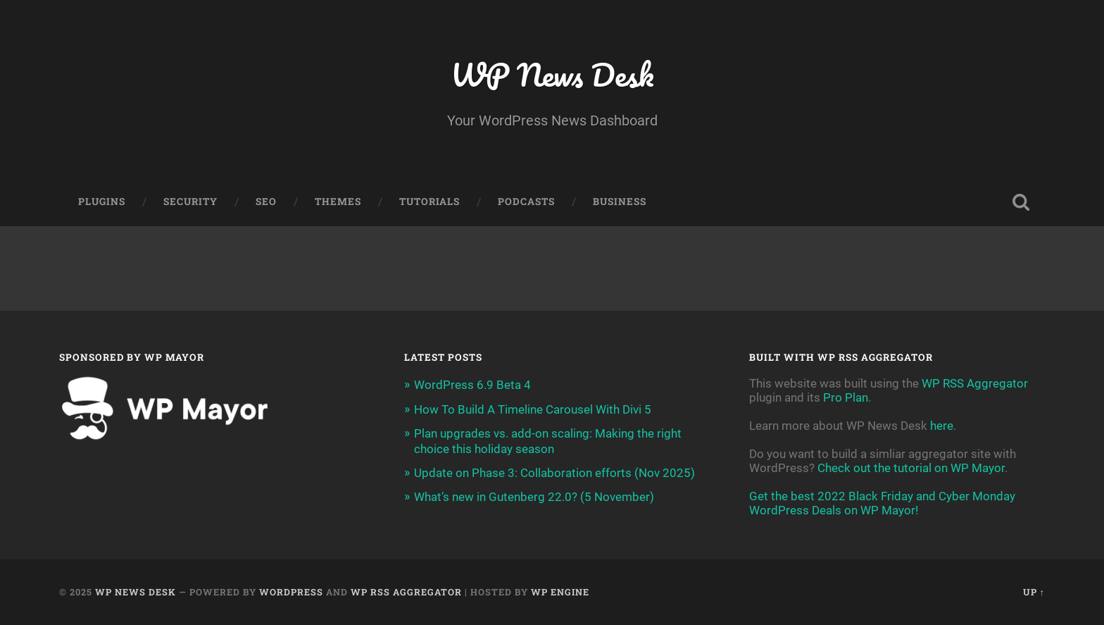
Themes (338, 201)
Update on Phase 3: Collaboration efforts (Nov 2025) (554, 473)
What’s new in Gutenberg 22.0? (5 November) (534, 497)
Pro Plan (845, 397)
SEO (266, 201)
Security (190, 201)
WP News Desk (552, 74)
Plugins (101, 201)
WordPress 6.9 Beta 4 (472, 385)
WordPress (291, 592)
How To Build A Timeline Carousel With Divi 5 (532, 409)
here (941, 426)
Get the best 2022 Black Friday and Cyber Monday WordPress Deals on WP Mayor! (882, 503)
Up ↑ (1034, 592)
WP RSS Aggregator (975, 383)
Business (619, 201)
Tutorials (429, 201)
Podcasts (526, 201)
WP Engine (560, 592)
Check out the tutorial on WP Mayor (911, 468)
